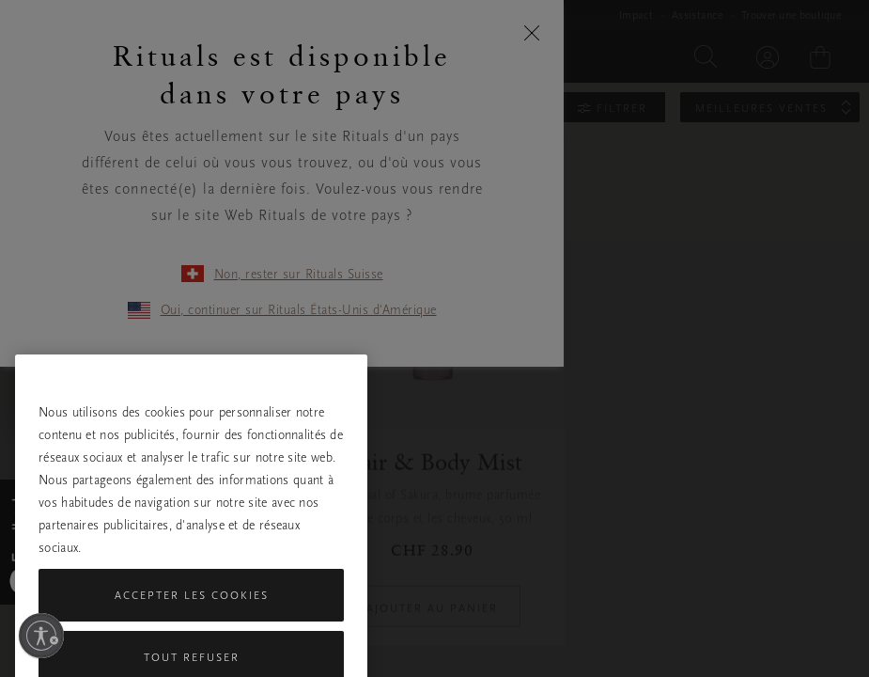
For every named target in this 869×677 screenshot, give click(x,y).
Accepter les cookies (192, 634)
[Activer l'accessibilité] (41, 635)
